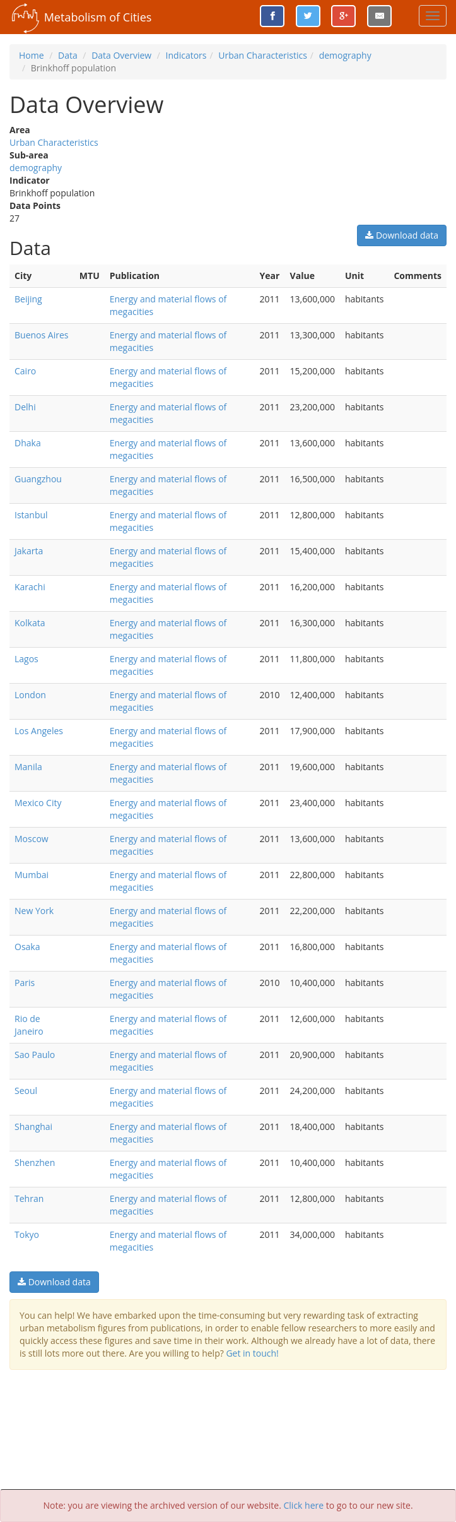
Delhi (25, 407)
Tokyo (27, 1234)
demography (345, 55)
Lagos (26, 659)
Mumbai (32, 875)
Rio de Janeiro (29, 1025)
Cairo (25, 371)
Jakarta (29, 551)
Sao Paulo (35, 1055)
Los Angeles (39, 731)
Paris (25, 983)
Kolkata (30, 623)
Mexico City (38, 803)
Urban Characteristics (262, 55)
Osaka (27, 947)
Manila (28, 767)
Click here (304, 1505)
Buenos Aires (41, 335)
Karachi (30, 587)
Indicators (186, 55)
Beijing (28, 299)
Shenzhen (35, 1162)
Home (31, 55)
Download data (401, 235)
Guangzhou (38, 479)
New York (34, 911)
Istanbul (31, 515)
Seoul (26, 1091)
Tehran (29, 1198)
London (30, 695)
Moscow (32, 839)
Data (68, 55)
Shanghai (33, 1127)
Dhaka (28, 443)
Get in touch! (252, 1353)
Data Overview (121, 55)
